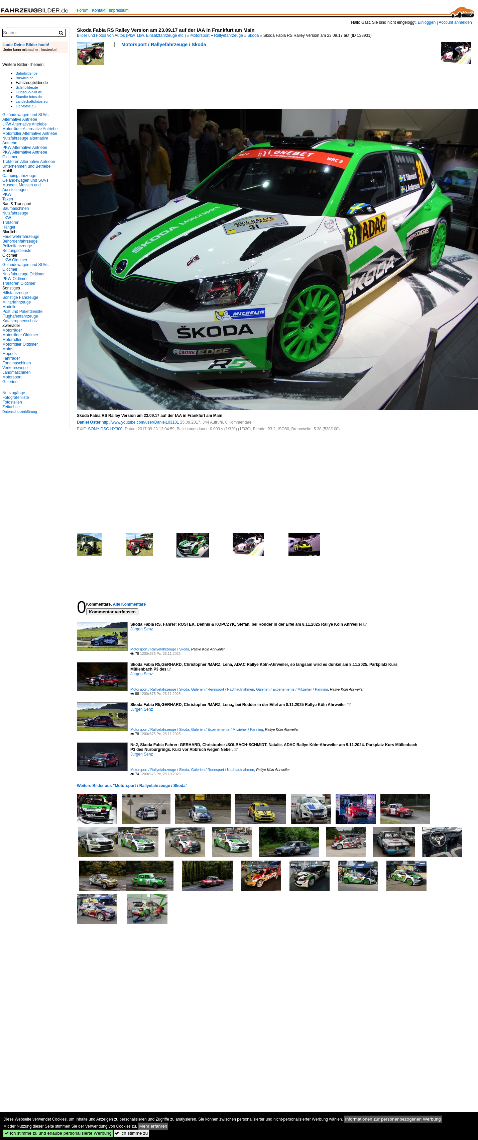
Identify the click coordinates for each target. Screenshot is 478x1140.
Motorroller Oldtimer (20, 344)
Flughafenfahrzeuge (20, 316)
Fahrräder (11, 358)
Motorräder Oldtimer (20, 335)
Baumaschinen (15, 208)
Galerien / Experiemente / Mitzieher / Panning (292, 689)
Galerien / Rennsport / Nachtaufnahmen (222, 689)
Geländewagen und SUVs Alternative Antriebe (25, 117)
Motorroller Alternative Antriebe (29, 133)
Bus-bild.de (24, 78)
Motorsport (200, 35)
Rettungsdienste (16, 250)
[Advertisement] (198, 80)
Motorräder (12, 330)
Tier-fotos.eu (25, 106)
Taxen (7, 199)
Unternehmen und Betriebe (26, 166)
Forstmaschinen (16, 363)
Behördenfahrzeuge (19, 241)
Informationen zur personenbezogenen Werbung (393, 1119)
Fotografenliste (15, 397)
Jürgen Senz (141, 629)
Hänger (8, 227)
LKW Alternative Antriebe (24, 124)
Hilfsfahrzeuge (15, 292)
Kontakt (99, 10)
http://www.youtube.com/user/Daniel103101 (140, 422)
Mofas (7, 349)
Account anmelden (455, 22)
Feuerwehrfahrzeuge (20, 236)
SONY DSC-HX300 (105, 429)
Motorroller (11, 339)
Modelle (9, 306)
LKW (6, 217)
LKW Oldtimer (14, 260)
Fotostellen (12, 402)
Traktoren (10, 222)
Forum (83, 10)
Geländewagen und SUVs (25, 180)
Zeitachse (11, 407)
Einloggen (427, 22)
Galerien (9, 381)
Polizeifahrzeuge (17, 246)
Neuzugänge (13, 392)
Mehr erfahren (153, 1126)
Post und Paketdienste (22, 311)
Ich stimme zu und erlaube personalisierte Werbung (58, 1133)
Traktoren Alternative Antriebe (28, 161)
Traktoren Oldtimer (19, 283)
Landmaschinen (16, 372)
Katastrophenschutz (20, 321)
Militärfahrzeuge (16, 302)
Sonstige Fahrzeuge (20, 297)
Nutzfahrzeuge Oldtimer (23, 274)
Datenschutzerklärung (19, 412)
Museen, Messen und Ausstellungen (21, 187)
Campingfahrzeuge (19, 175)
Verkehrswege (15, 367)
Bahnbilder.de (26, 73)
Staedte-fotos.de (29, 97)
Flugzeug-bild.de (29, 92)
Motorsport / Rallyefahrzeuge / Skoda (163, 44)
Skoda (253, 35)
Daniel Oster (89, 422)
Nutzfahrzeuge (15, 213)
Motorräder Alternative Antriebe (29, 128)
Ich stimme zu (131, 1133)
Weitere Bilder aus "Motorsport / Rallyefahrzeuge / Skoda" (132, 785)
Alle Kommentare (129, 604)
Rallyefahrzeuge (228, 35)
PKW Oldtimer (15, 278)
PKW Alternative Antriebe (24, 147)
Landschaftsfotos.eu (31, 101)
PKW (6, 194)
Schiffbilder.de (27, 87)
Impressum (118, 10)
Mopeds (9, 353)
